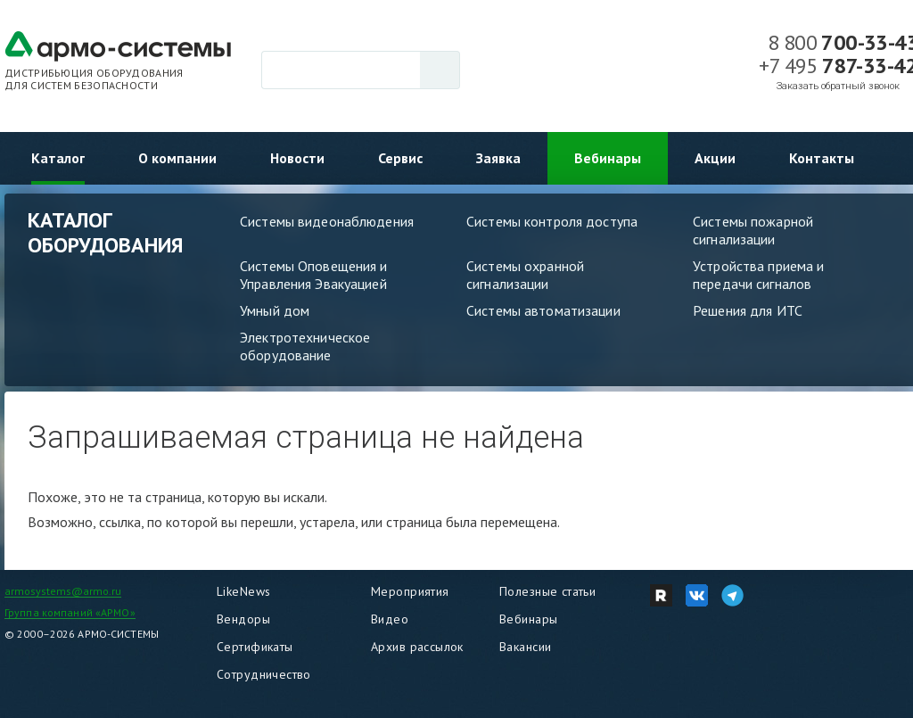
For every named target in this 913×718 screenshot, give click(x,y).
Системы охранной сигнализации (525, 275)
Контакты (821, 158)
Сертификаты (255, 647)
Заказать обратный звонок (838, 86)
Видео (389, 619)
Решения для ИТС (747, 310)
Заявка (498, 158)
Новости (297, 158)
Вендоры (243, 619)
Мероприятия (410, 591)
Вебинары (607, 158)
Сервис (400, 158)
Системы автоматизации (543, 310)
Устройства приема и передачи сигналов (758, 275)
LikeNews (243, 591)
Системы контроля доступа (551, 221)
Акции (715, 158)
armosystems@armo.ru (62, 591)
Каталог (58, 158)
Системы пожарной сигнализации (753, 230)
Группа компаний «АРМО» (70, 612)
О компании (177, 158)
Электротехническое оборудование (305, 346)
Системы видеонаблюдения (327, 221)
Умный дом (274, 310)
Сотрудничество (264, 674)
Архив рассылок (417, 647)
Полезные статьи (547, 591)
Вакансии (525, 647)
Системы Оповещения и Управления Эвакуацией (314, 275)
